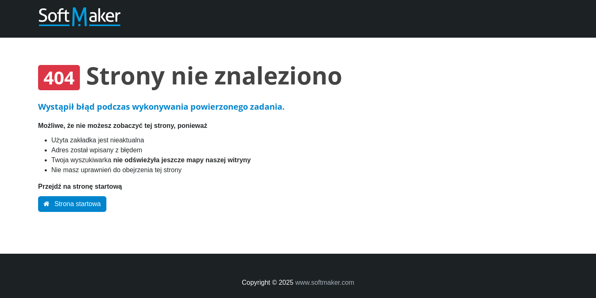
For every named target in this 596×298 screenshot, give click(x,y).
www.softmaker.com (324, 282)
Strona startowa (72, 203)
